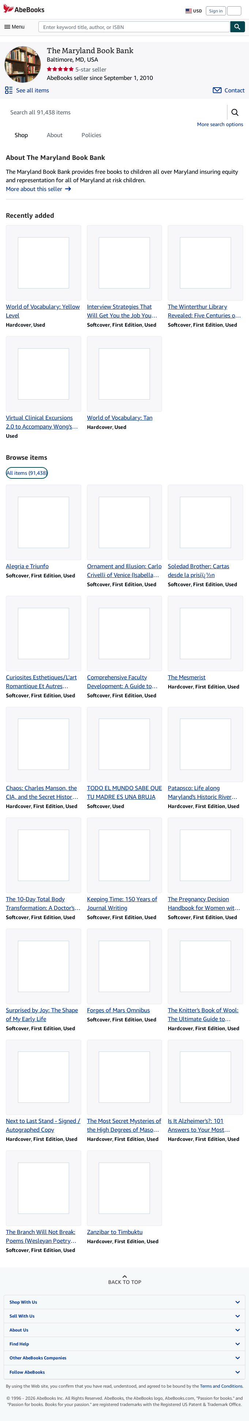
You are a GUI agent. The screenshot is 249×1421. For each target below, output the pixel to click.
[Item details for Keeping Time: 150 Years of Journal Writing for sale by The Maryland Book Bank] (124, 865)
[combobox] (134, 26)
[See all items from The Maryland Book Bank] (26, 90)
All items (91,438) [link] (27, 473)
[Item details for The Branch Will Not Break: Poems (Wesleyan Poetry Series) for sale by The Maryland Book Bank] (43, 1197)
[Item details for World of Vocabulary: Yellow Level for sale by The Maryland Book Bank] (43, 272)
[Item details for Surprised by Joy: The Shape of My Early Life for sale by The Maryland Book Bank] (43, 976)
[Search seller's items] (109, 112)
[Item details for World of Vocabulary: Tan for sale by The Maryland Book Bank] (124, 379)
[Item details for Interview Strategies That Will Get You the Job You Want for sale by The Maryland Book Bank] (124, 272)
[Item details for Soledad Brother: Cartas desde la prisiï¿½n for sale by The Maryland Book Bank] (205, 532)
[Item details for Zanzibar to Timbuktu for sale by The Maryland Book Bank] (124, 1193)
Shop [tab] (21, 136)
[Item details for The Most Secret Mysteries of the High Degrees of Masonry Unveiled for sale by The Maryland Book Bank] (124, 1087)
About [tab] (54, 136)
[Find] (237, 26)
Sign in (216, 11)
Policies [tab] (91, 136)
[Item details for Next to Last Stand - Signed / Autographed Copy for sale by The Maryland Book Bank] (43, 1087)
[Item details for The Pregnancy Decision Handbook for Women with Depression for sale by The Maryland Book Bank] (205, 865)
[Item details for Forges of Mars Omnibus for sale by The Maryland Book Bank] (124, 971)
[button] (235, 112)
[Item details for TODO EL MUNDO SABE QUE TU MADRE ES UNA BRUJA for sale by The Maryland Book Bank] (124, 754)
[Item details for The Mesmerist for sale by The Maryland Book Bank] (205, 639)
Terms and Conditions (221, 1386)
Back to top (124, 1282)
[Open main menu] (16, 26)
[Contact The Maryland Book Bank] (229, 90)
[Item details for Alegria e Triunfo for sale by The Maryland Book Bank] (43, 527)
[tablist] (58, 135)
